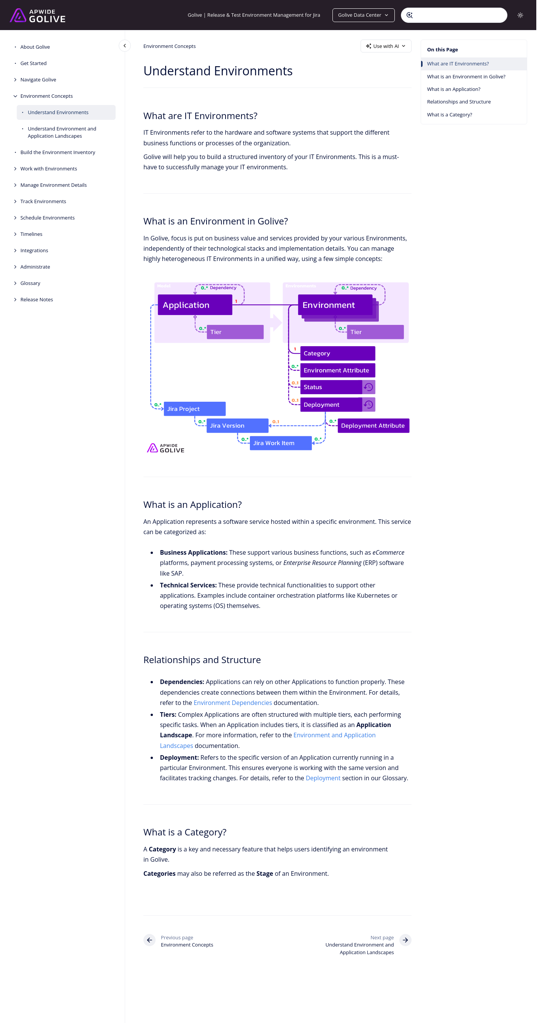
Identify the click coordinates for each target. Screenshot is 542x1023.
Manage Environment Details (54, 184)
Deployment (323, 778)
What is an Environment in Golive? (466, 76)
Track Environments (43, 201)
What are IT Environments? (458, 63)
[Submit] (410, 15)
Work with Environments (49, 168)
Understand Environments (58, 112)
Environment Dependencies (233, 702)
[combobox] (454, 15)
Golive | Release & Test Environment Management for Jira (254, 14)
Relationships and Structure (459, 101)
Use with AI (386, 46)
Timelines (32, 234)
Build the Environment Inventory (58, 152)
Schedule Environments (48, 217)
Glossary (30, 283)
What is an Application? (453, 89)
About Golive (35, 46)
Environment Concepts (47, 95)
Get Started (34, 63)
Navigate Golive (38, 79)
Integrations (34, 250)
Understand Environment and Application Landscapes (62, 132)
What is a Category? (449, 114)
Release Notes (37, 299)
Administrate (35, 266)
